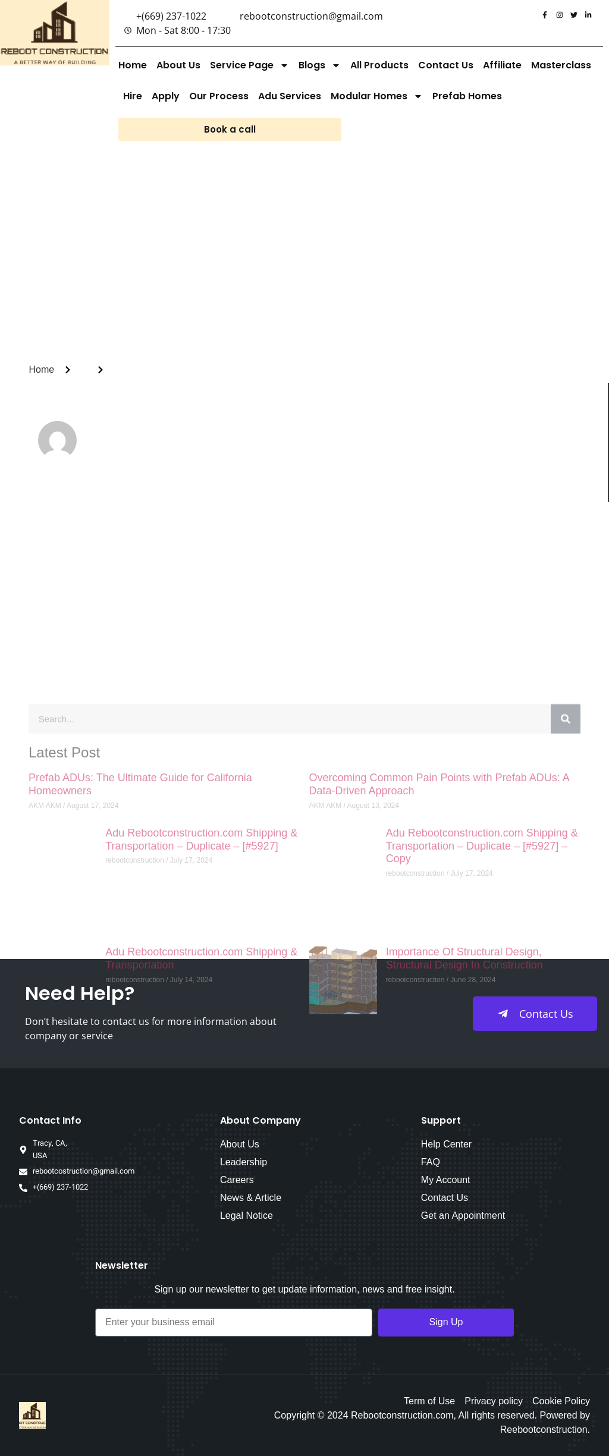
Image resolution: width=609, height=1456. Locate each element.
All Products (379, 65)
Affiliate (502, 65)
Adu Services (289, 96)
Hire (132, 96)
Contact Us (445, 65)
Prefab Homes (467, 96)
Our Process (219, 96)
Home (132, 65)
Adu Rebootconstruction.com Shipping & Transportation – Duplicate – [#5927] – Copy (482, 1061)
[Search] (565, 934)
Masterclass (561, 65)
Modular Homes (377, 96)
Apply (166, 96)
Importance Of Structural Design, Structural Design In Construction (464, 1173)
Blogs (320, 65)
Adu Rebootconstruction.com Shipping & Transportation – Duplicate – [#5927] (201, 1054)
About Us (178, 65)
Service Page (249, 65)
